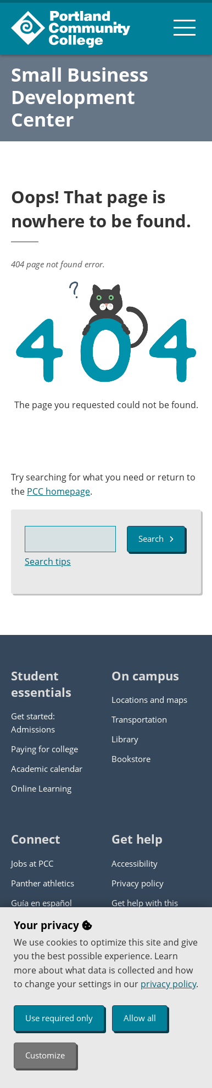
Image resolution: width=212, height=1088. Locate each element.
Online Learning (41, 788)
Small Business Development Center (79, 97)
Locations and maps (149, 699)
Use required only (59, 1017)
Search (156, 538)
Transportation (139, 719)
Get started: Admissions (33, 723)
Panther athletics (42, 883)
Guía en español (41, 902)
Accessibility (134, 863)
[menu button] (185, 27)
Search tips (48, 562)
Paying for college (44, 748)
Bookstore (130, 758)
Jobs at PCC (32, 863)
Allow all (140, 1017)
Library (124, 739)
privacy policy (168, 984)
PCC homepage (58, 491)
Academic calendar (46, 768)
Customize (45, 1055)
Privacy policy (137, 883)
